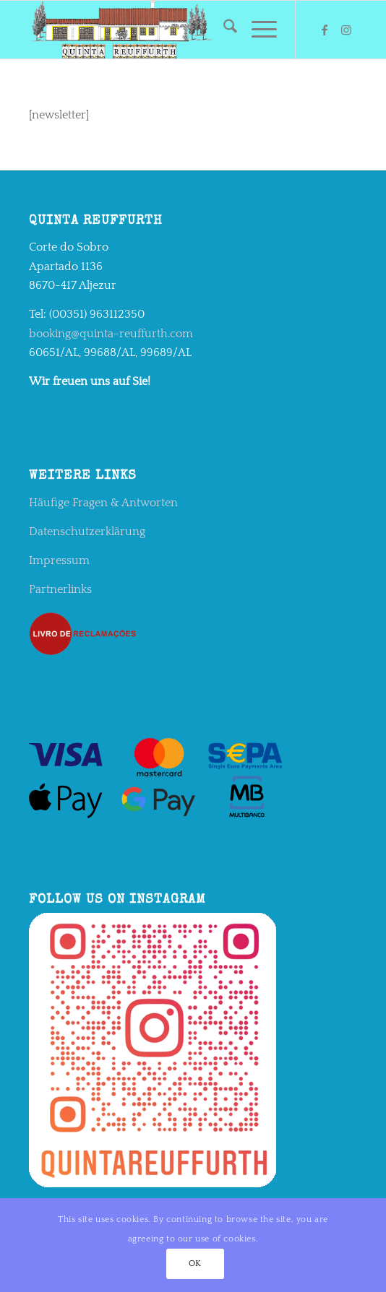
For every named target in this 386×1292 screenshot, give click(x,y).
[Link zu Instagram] (346, 30)
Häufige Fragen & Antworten (103, 502)
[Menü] (257, 29)
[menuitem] (223, 29)
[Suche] (223, 29)
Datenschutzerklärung (87, 531)
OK (195, 1263)
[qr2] (160, 29)
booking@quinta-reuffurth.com (111, 333)
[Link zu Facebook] (324, 30)
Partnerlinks (60, 589)
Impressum (59, 560)
